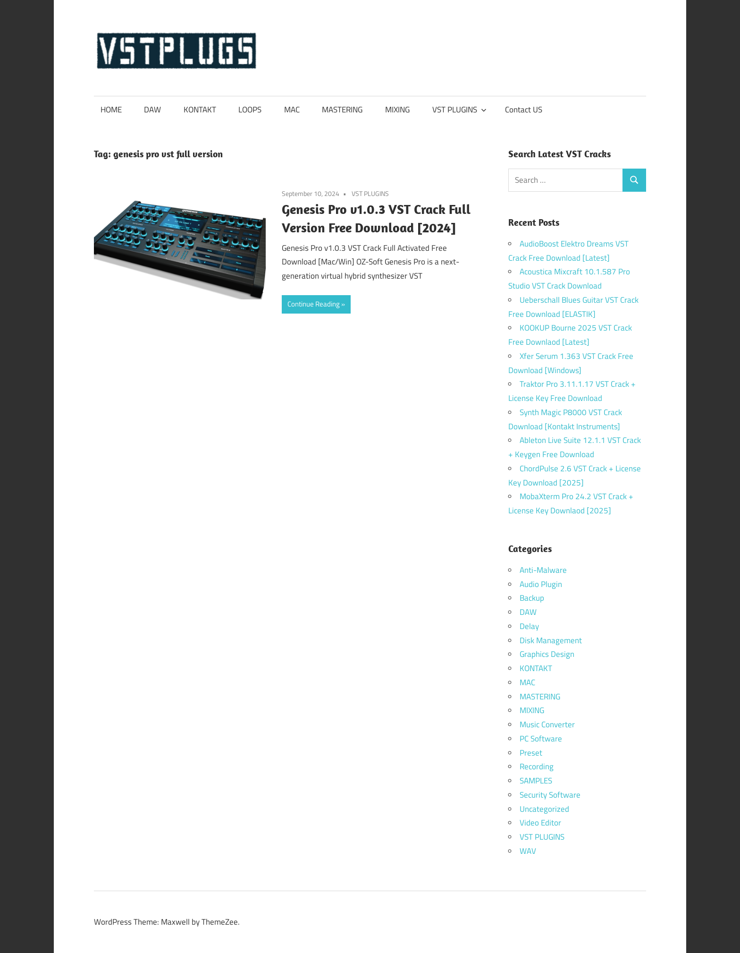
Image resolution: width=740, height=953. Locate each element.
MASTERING (342, 109)
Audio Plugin (541, 584)
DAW (152, 109)
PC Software (541, 738)
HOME (111, 109)
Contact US (523, 109)
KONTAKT (200, 109)
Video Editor (540, 823)
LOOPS (249, 109)
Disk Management (551, 640)
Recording (537, 766)
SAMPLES (536, 780)
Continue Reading (313, 303)
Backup (532, 598)
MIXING (397, 109)
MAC (292, 109)
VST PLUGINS (459, 109)
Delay (529, 626)
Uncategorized (544, 809)
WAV (528, 851)
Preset (531, 753)
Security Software (550, 795)
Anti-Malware (543, 570)
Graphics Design (547, 654)
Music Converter (547, 724)
